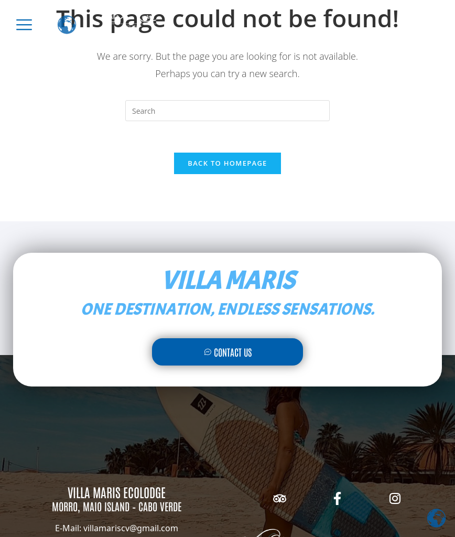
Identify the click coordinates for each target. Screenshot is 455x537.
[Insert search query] (227, 110)
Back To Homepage (227, 163)
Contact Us (228, 352)
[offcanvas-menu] (24, 25)
